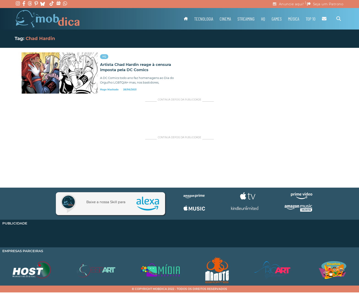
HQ (263, 19)
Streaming (246, 19)
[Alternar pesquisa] (338, 18)
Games (277, 19)
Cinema (225, 19)
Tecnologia (203, 19)
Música (293, 19)
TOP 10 (310, 19)
